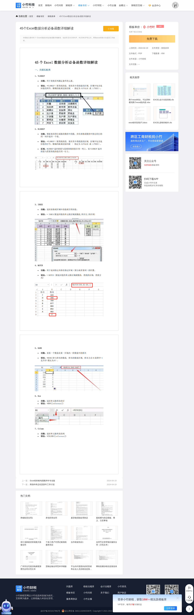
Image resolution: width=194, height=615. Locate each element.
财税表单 (52, 16)
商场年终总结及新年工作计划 (42, 484)
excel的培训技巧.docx (139, 115)
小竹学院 (99, 5)
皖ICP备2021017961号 (50, 611)
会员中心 (154, 5)
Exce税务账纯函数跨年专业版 (42, 481)
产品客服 (189, 598)
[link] (31, 16)
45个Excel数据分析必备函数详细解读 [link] (75, 16)
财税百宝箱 (138, 5)
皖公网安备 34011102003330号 (77, 611)
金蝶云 (124, 5)
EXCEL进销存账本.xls (164, 115)
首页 (40, 5)
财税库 (71, 5)
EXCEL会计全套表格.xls (164, 92)
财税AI (48, 5)
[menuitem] (41, 5)
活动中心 (189, 589)
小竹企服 (112, 5)
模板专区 (84, 5)
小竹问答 (58, 5)
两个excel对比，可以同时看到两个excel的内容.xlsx (139, 93)
